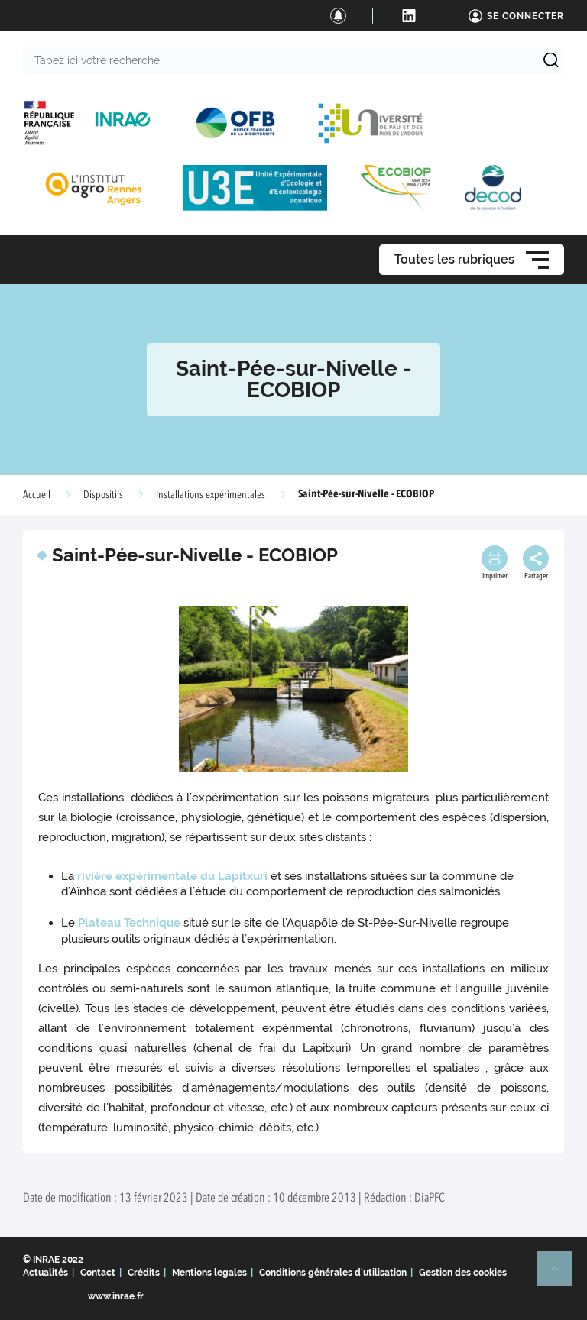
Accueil (36, 495)
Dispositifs (103, 495)
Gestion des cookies (463, 1272)
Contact (97, 1272)
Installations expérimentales (210, 495)
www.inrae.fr (116, 1296)
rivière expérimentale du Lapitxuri (171, 876)
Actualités (45, 1272)
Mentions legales (209, 1272)
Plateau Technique (129, 923)
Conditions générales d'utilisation (333, 1272)
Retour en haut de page (561, 1275)
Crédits (144, 1272)
